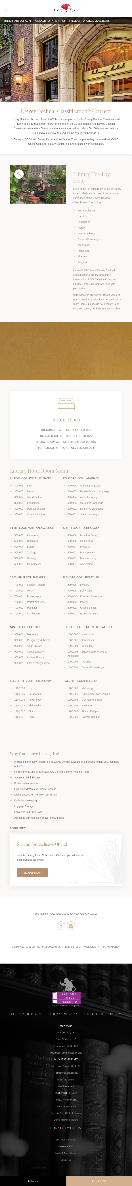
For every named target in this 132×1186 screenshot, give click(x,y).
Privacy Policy (111, 947)
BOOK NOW (18, 835)
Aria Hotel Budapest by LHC (65, 1066)
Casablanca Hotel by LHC (65, 1046)
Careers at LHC (66, 1146)
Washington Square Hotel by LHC (66, 1053)
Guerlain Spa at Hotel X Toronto (66, 1113)
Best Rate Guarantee (66, 1139)
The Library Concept (17, 20)
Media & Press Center (66, 1153)
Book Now (99, 1181)
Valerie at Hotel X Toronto (66, 1120)
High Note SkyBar (66, 1079)
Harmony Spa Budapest (66, 1073)
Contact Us (66, 1160)
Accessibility (91, 947)
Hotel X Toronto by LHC (66, 1100)
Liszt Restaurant (66, 1086)
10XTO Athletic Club (66, 1106)
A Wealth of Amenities (50, 20)
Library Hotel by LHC (66, 1032)
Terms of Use (72, 947)
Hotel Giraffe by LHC (66, 1039)
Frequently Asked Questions (89, 20)
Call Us (33, 1181)
